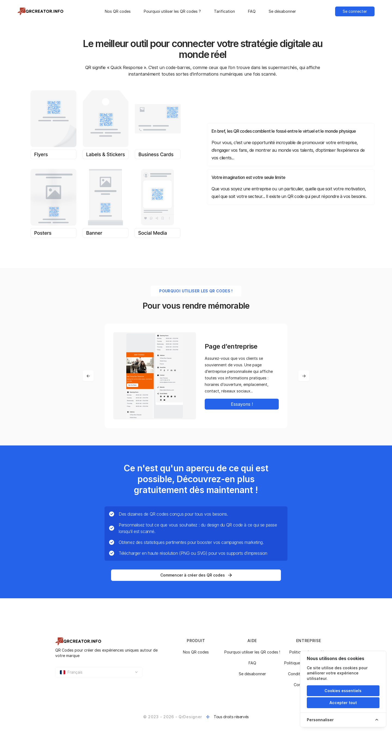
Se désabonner (282, 11)
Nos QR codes (118, 11)
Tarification (224, 11)
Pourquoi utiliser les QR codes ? (172, 11)
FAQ (252, 11)
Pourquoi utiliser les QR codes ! (252, 652)
